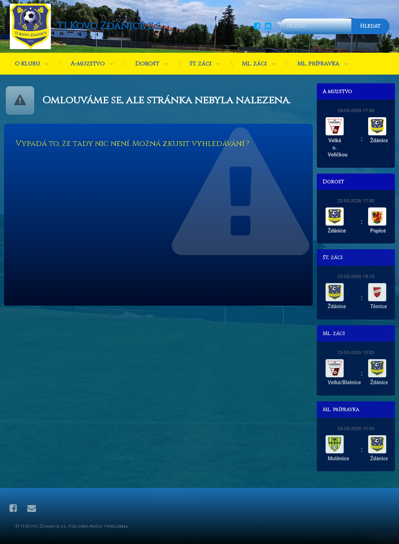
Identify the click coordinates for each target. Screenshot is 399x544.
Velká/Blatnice (348, 382)
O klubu (27, 60)
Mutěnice (342, 458)
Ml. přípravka (318, 60)
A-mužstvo (88, 60)
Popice (381, 231)
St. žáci (200, 60)
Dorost (147, 60)
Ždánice (383, 140)
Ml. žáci (254, 60)
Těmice (382, 306)
